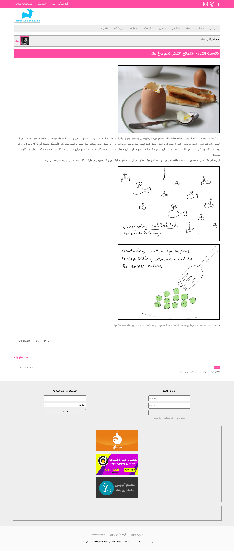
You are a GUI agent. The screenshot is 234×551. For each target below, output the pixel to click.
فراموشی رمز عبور (163, 418)
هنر (188, 28)
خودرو (162, 28)
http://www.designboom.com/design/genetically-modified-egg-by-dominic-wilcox (162, 325)
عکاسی (176, 28)
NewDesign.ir (98, 535)
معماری (200, 28)
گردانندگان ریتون (59, 4)
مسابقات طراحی (23, 4)
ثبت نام (181, 418)
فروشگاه (119, 28)
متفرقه (104, 28)
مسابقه (133, 28)
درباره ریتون (137, 535)
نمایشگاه (41, 4)
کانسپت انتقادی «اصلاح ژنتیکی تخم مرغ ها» (185, 53)
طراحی (213, 28)
